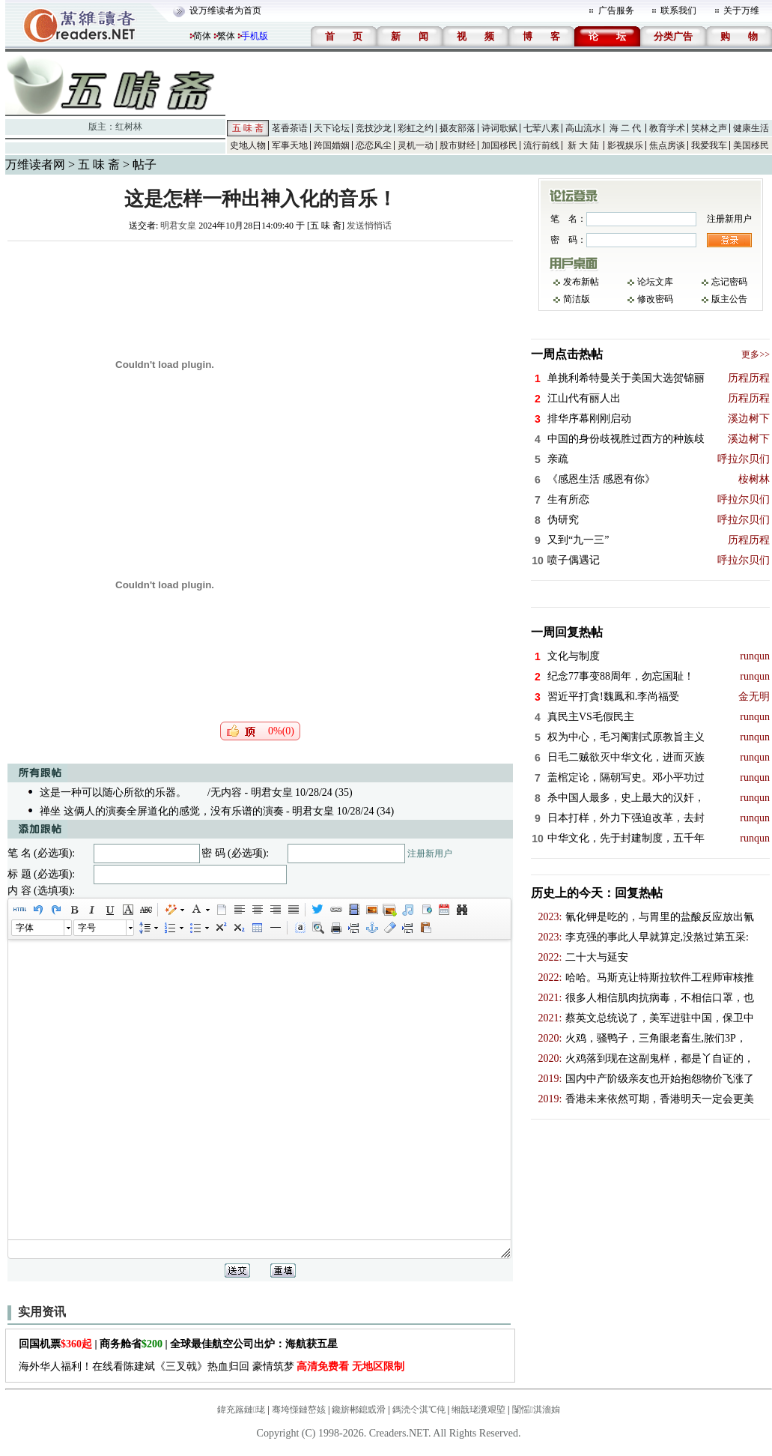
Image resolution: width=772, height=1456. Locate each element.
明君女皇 (178, 225)
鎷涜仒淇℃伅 (419, 1409)
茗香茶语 (290, 128)
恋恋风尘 (374, 145)
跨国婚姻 (332, 145)
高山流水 (583, 128)
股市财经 (457, 145)
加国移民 (499, 145)
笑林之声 (709, 128)
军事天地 (290, 145)
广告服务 (616, 10)
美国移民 (751, 145)
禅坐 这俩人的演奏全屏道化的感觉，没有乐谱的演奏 (162, 811)
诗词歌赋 (499, 128)
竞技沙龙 (374, 128)
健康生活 (751, 128)
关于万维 (741, 10)
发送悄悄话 (369, 225)
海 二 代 (625, 128)
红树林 (128, 126)
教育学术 (667, 128)
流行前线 (541, 145)
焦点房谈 (667, 145)
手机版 (254, 36)
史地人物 (248, 145)
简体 (202, 36)
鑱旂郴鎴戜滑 (359, 1409)
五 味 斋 (248, 128)
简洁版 (576, 299)
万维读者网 (35, 164)
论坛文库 (655, 282)
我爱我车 (709, 145)
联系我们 (678, 10)
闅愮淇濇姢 (536, 1409)
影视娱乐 (625, 145)
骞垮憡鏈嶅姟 (299, 1409)
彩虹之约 (416, 128)
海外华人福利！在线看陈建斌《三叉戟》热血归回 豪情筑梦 (211, 1366)
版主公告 (729, 299)
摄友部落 (457, 128)
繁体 (226, 36)
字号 (87, 927)
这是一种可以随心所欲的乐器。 (113, 792)
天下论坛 (332, 128)
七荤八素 (541, 128)
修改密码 (655, 299)
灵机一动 (416, 145)
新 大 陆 (583, 145)
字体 (25, 927)
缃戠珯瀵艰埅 (478, 1409)
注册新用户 (429, 853)
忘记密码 (729, 282)
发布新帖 (581, 282)
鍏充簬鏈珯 (241, 1409)
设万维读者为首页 (225, 10)
